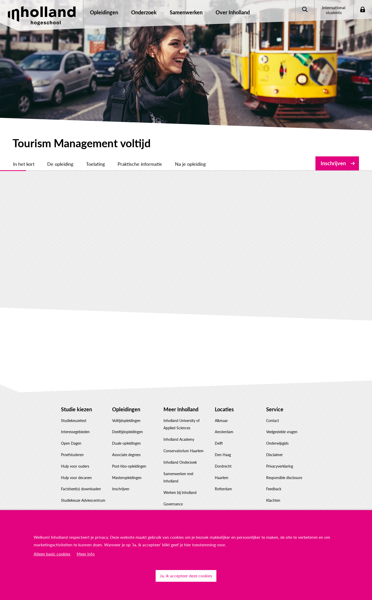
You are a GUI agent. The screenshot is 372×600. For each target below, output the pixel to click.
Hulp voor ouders (75, 466)
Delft (219, 443)
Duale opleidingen (126, 443)
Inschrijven (333, 163)
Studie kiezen (76, 409)
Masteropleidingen (127, 477)
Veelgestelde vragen (281, 432)
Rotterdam (223, 489)
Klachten (273, 500)
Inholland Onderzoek (180, 462)
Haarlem (221, 477)
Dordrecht (223, 466)
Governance (173, 504)
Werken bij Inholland (180, 492)
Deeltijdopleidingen (127, 432)
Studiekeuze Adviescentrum (83, 500)
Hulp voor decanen (76, 477)
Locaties (224, 409)
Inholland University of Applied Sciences (181, 424)
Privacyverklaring (279, 466)
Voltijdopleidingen (126, 420)
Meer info (86, 553)
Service (274, 409)
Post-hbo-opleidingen (129, 466)
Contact (272, 420)
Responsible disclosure (284, 477)
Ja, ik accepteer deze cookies (186, 575)
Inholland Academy (178, 439)
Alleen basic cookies (52, 553)
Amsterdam (224, 432)
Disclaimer (274, 454)
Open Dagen (71, 443)
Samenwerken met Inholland (178, 477)
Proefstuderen (72, 454)
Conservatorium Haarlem (183, 451)
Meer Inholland (180, 409)
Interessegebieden (75, 432)
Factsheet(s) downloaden (81, 489)
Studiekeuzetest (73, 420)
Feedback (273, 489)
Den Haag (223, 454)
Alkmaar (221, 420)
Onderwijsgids (277, 443)
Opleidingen (126, 409)
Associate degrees (126, 454)
